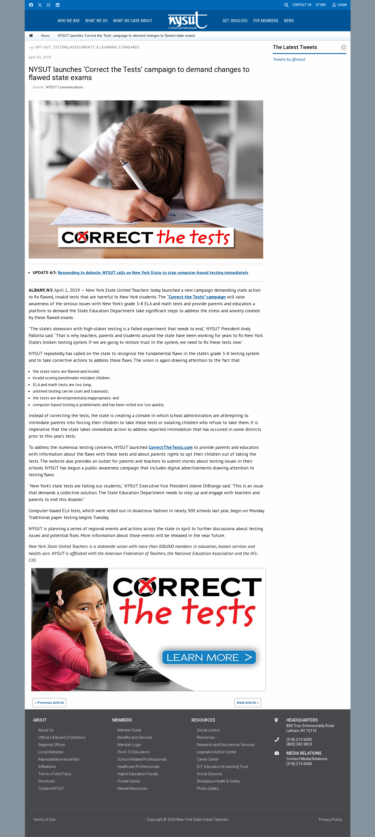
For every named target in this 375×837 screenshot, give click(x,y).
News (289, 20)
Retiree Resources (132, 788)
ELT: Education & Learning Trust (222, 767)
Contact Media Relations (306, 759)
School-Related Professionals (142, 759)
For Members (265, 20)
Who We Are (69, 20)
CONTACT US (301, 5)
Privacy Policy (330, 819)
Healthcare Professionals (138, 767)
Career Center (208, 759)
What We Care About (132, 20)
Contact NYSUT (51, 788)
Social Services (209, 774)
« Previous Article (49, 702)
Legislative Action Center (216, 752)
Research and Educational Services (226, 745)
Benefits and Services (135, 737)
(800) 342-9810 (299, 744)
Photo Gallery (208, 788)
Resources (206, 737)
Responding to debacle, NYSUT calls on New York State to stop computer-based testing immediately (153, 272)
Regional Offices (51, 745)
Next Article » (248, 702)
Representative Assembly (58, 759)
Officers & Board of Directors (62, 737)
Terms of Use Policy (54, 774)
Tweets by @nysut (289, 59)
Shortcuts (46, 781)
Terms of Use (44, 819)
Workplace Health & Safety (218, 781)
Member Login (129, 745)
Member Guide (129, 730)
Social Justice (208, 730)
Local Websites (50, 752)
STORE (321, 5)
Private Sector (129, 781)
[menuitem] (69, 20)
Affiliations (47, 767)
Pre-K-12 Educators (134, 752)
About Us (45, 730)
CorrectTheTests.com (171, 447)
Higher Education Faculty (138, 774)
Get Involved (235, 20)
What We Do (96, 20)
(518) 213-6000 (299, 739)
